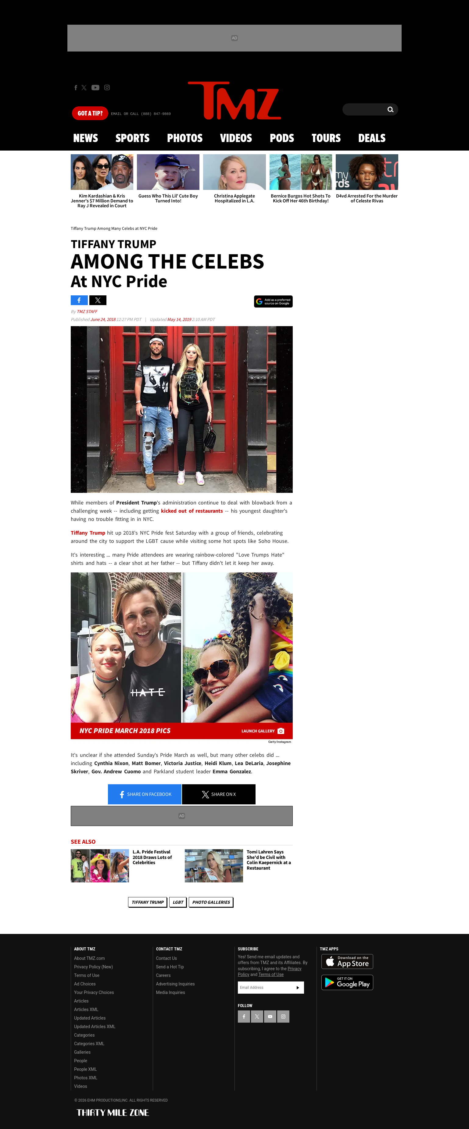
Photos (184, 138)
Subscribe (298, 987)
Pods (282, 138)
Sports (132, 138)
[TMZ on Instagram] (107, 87)
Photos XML (85, 1077)
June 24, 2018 (103, 319)
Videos (236, 138)
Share (144, 794)
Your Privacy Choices (94, 992)
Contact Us (166, 958)
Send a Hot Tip (170, 966)
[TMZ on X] (85, 87)
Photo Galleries (211, 902)
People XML (85, 1069)
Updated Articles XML (94, 1026)
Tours (326, 138)
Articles (81, 1001)
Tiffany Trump (147, 902)
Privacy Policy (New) (93, 966)
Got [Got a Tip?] (90, 114)
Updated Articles (90, 1018)
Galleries (82, 1052)
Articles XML (86, 1009)
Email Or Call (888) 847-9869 (141, 114)
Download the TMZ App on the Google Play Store (347, 982)
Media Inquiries (170, 992)
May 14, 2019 (179, 319)
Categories (84, 1035)
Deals (371, 138)
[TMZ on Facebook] (76, 87)
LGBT (178, 902)
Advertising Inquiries (175, 983)
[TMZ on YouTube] (270, 1016)
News (85, 138)
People (80, 1060)
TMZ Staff (87, 311)
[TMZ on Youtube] (95, 87)
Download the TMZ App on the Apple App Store (347, 961)
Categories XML (89, 1043)
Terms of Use (86, 975)
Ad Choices (85, 983)
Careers (163, 975)
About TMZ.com (89, 958)
